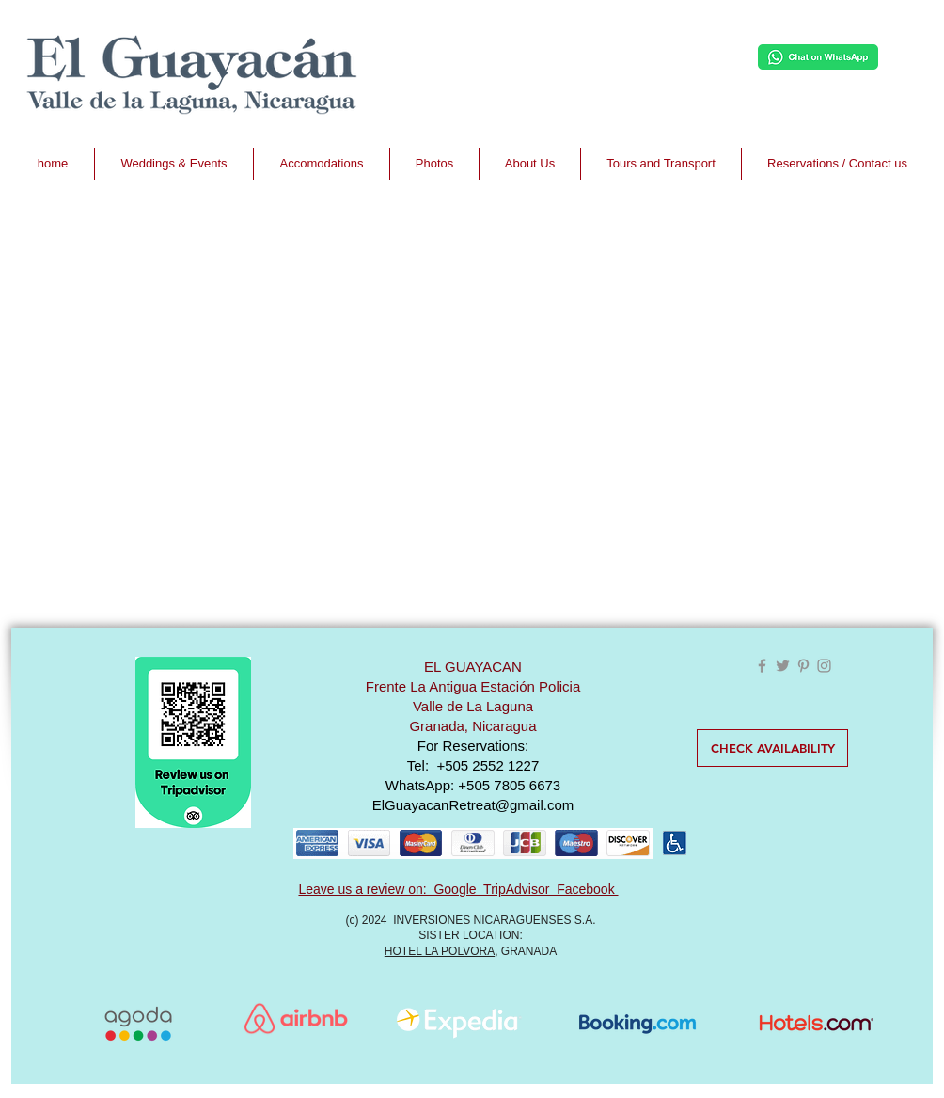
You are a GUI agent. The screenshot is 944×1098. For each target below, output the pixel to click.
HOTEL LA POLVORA (440, 951)
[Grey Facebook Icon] (762, 666)
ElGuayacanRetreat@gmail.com (473, 805)
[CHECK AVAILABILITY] (772, 748)
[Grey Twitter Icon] (783, 666)
